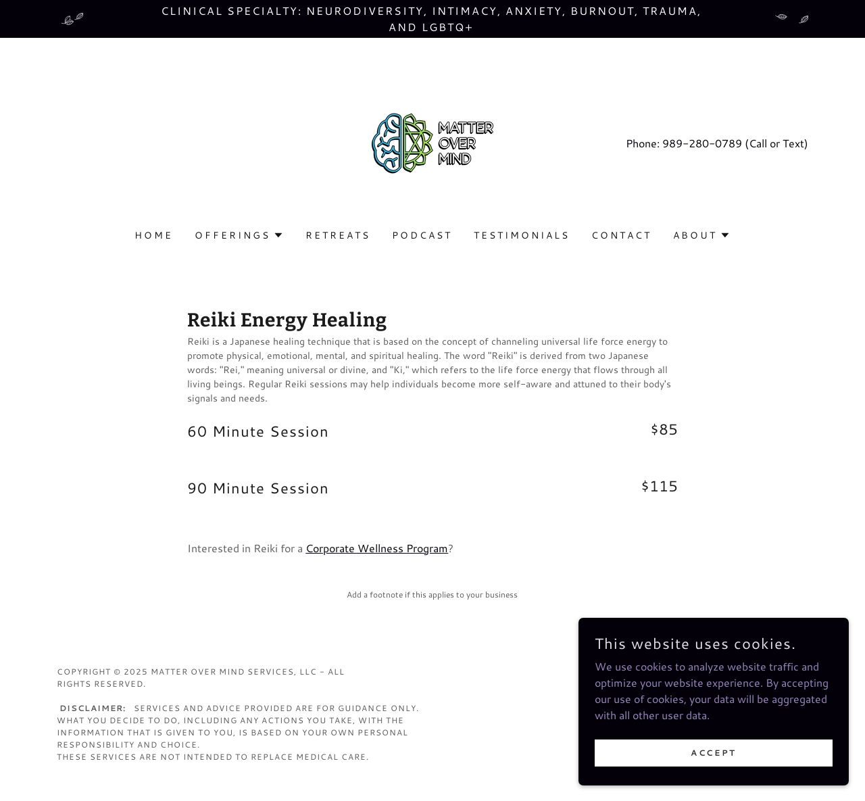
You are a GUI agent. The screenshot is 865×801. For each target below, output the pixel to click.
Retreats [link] (337, 235)
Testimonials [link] (522, 235)
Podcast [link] (422, 235)
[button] (239, 235)
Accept (713, 752)
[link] (432, 141)
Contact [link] (621, 235)
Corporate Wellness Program (376, 548)
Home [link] (153, 235)
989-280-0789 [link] (702, 143)
